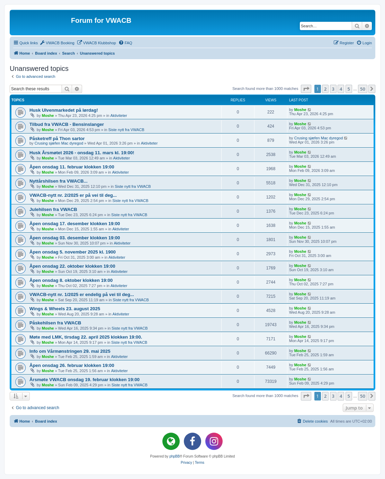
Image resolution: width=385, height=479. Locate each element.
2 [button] (325, 89)
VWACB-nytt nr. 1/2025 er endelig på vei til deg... (81, 294)
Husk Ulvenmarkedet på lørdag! (63, 110)
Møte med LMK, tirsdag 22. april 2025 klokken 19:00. (85, 337)
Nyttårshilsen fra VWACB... (58, 181)
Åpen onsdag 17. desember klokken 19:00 (74, 223)
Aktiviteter (118, 115)
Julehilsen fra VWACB (53, 209)
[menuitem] (56, 43)
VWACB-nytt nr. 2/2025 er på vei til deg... (73, 195)
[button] (306, 89)
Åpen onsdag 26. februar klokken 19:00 (71, 365)
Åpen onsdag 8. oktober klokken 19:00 (71, 280)
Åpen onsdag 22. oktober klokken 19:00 (72, 266)
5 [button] (349, 89)
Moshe (48, 115)
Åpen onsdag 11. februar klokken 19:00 (71, 166)
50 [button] (362, 89)
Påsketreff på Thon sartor (57, 138)
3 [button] (333, 89)
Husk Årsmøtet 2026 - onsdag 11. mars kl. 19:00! (81, 152)
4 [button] (341, 89)
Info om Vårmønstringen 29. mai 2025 (69, 351)
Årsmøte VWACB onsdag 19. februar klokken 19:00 (84, 379)
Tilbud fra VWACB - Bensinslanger (66, 124)
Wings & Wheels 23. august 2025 (64, 308)
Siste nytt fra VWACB (126, 130)
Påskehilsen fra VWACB (55, 322)
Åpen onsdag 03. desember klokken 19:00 (74, 237)
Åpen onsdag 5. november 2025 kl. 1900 (72, 252)
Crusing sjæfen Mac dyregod (59, 143)
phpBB (174, 456)
